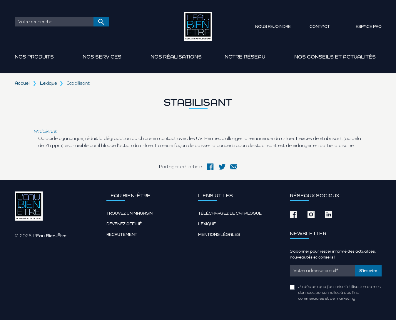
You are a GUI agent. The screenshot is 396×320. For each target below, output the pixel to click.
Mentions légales (219, 234)
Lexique (48, 83)
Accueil (22, 83)
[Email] (322, 270)
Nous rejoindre (273, 26)
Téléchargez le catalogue (230, 213)
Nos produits (34, 57)
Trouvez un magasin (129, 213)
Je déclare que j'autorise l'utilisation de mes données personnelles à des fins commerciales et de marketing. (339, 292)
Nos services (102, 57)
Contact (320, 26)
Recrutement (121, 234)
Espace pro (369, 26)
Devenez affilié (124, 223)
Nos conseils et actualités (335, 57)
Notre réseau (245, 57)
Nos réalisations (176, 57)
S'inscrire (368, 270)
